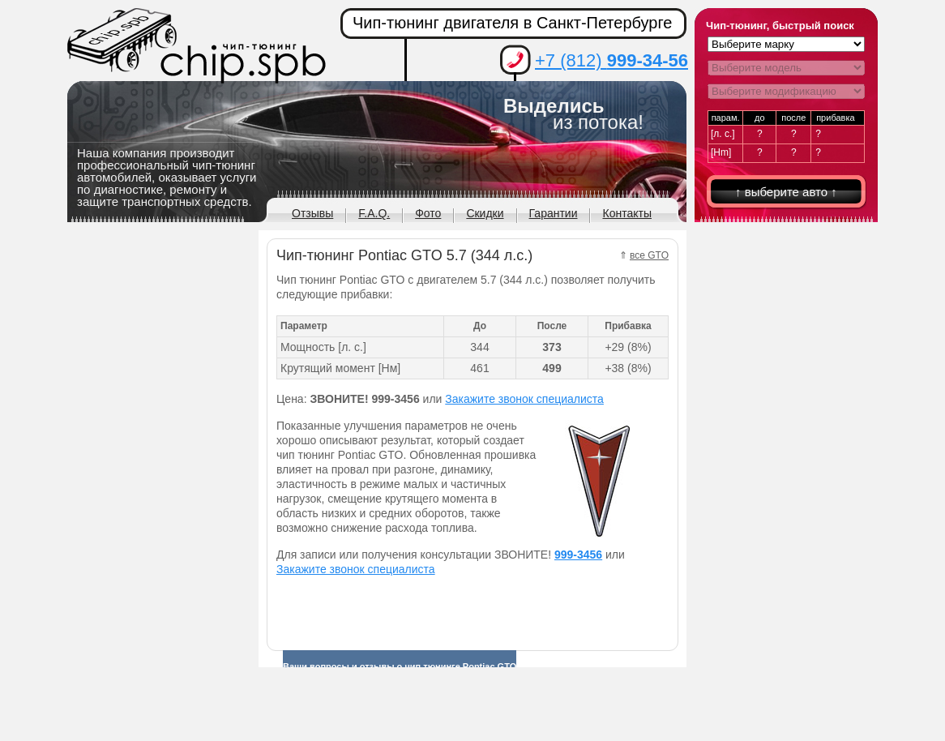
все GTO (649, 255)
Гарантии (553, 213)
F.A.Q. (374, 213)
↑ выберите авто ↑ (786, 192)
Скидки (484, 213)
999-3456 (578, 554)
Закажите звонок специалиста (524, 398)
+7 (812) (611, 60)
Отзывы (312, 213)
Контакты (626, 213)
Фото (428, 213)
